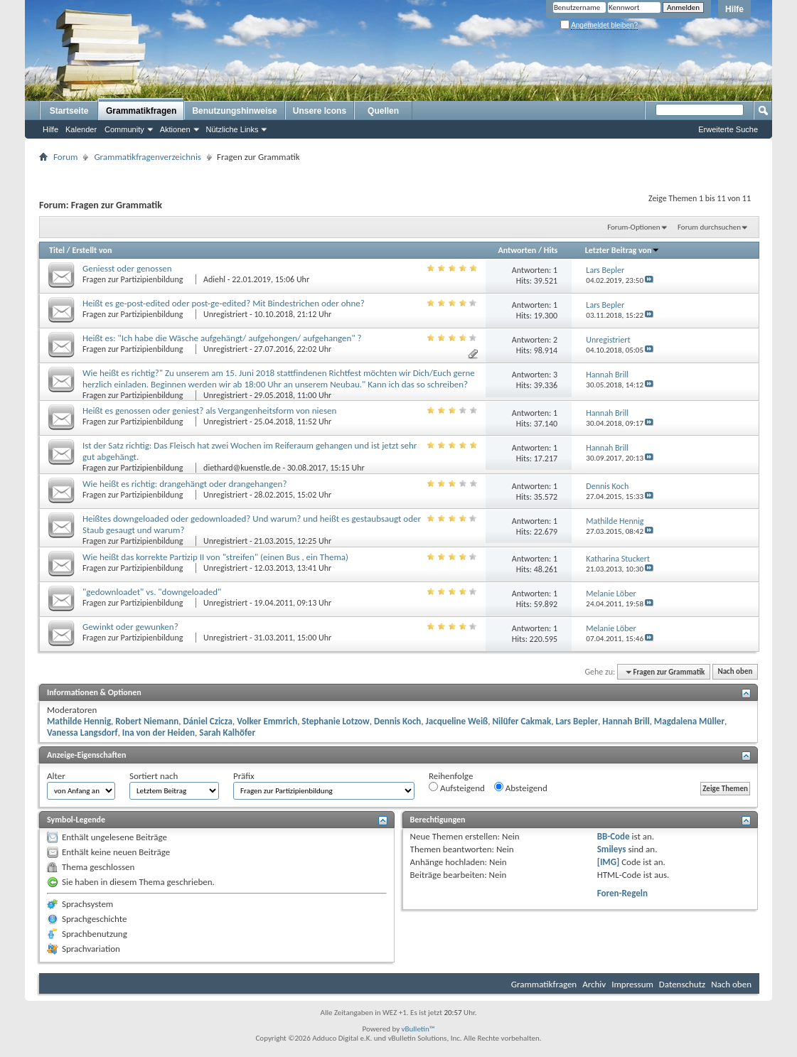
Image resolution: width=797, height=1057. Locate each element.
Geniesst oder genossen (127, 268)
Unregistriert (225, 314)
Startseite (69, 111)
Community (124, 129)
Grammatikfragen (141, 111)
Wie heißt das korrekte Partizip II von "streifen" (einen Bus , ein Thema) (215, 557)
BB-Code (613, 836)
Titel (57, 250)
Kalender (81, 129)
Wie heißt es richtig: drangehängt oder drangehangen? (184, 483)
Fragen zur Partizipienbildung (133, 279)
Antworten (517, 250)
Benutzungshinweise (234, 111)
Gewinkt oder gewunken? (130, 626)
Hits (550, 250)
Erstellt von (92, 250)
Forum (65, 156)
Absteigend (520, 787)
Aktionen (175, 129)
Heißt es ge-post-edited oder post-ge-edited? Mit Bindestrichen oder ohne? (223, 303)
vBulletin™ (418, 1029)
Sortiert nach (153, 776)
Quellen (383, 111)
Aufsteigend (457, 787)
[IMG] (608, 862)
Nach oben (734, 672)
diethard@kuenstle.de (242, 468)
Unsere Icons (319, 111)
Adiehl (214, 279)
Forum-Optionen (633, 227)
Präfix (244, 776)
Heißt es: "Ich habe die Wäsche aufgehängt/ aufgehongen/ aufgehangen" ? (222, 338)
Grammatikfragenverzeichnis (147, 156)
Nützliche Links (232, 129)
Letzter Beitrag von (622, 250)
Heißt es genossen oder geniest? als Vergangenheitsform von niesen (209, 410)
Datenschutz (682, 984)
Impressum (632, 984)
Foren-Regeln (622, 893)
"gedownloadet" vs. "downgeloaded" (151, 591)
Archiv (594, 984)
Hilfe (734, 9)
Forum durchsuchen (709, 227)
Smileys (611, 849)
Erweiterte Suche (728, 129)
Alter (56, 776)
